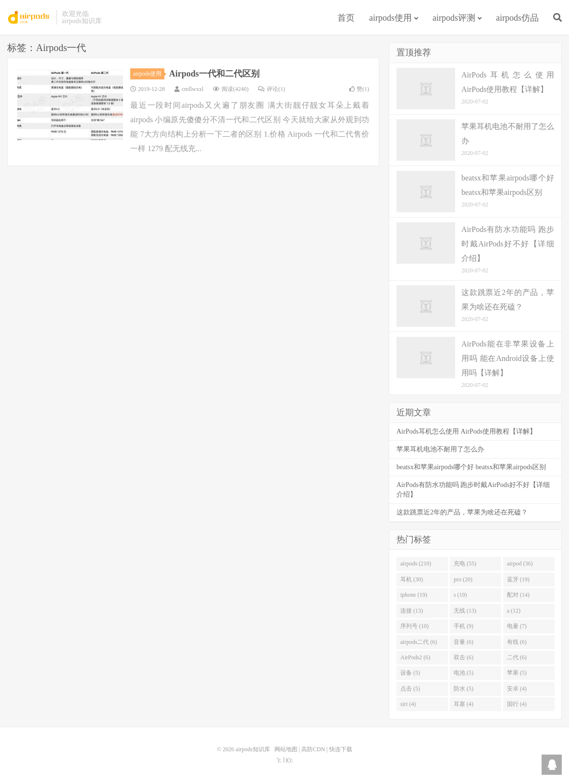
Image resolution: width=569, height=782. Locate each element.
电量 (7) (517, 626)
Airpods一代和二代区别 (214, 73)
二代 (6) (517, 657)
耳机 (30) (411, 579)
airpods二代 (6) (418, 642)
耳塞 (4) (463, 704)
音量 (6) (463, 642)
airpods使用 (390, 18)
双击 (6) (463, 657)
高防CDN (313, 749)
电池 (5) (463, 672)
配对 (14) (518, 594)
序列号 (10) (414, 626)
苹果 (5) (517, 672)
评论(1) (271, 89)
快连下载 (340, 749)
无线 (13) (465, 610)
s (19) (460, 594)
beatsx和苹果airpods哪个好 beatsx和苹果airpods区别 (471, 467)
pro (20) (463, 579)
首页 (346, 18)
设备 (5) (410, 672)
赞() (359, 89)
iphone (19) (413, 594)
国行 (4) (517, 704)
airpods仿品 (517, 18)
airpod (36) (520, 563)
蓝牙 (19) (518, 579)
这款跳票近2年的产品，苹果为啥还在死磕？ (462, 512)
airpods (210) (415, 563)
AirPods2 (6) (415, 657)
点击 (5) (410, 688)
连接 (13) (411, 610)
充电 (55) (465, 563)
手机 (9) (463, 626)
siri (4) (408, 704)
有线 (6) (517, 642)
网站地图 (285, 749)
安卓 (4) (517, 688)
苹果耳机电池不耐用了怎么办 (440, 449)
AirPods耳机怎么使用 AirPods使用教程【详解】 (466, 431)
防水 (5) (463, 688)
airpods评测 (454, 18)
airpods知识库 (29, 17)
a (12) (513, 610)
